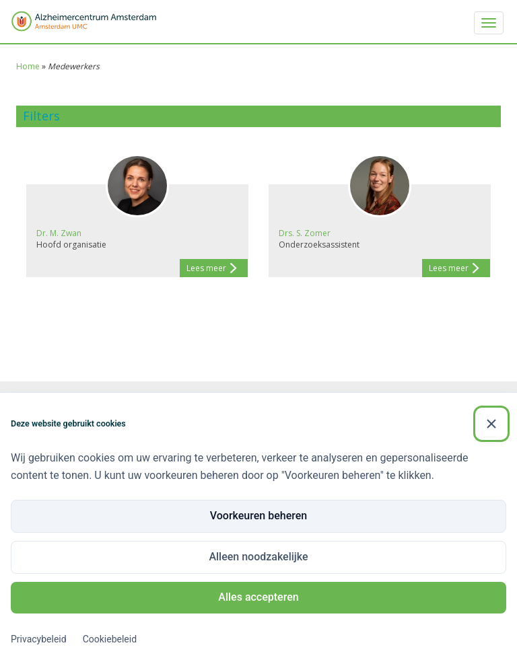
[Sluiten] (491, 424)
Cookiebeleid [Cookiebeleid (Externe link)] (110, 639)
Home (28, 66)
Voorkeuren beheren (258, 515)
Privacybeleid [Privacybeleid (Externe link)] (39, 639)
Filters (41, 116)
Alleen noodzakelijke (258, 556)
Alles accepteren (258, 597)
